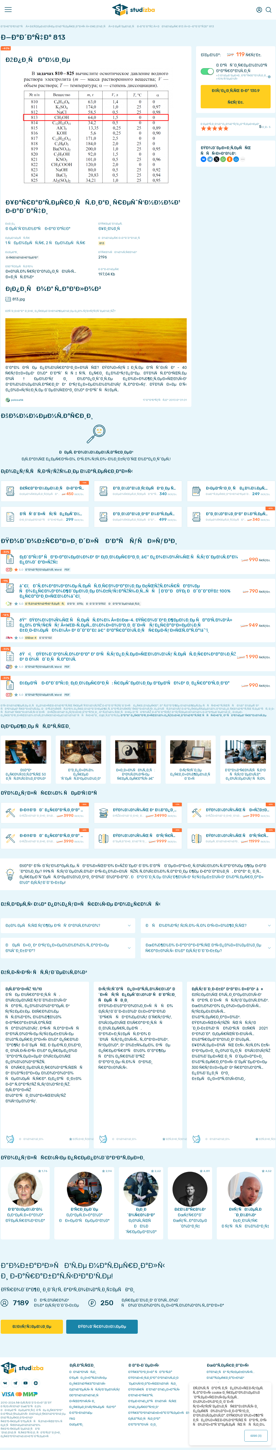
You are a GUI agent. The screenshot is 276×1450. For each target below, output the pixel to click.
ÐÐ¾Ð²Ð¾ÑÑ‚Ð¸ (82, 1372)
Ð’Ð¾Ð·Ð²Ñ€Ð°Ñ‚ (140, 1395)
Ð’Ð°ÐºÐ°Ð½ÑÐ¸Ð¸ (142, 1424)
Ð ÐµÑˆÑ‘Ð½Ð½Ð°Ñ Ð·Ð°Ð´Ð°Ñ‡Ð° (37, 228)
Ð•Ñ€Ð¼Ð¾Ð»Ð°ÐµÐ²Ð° (22, 257)
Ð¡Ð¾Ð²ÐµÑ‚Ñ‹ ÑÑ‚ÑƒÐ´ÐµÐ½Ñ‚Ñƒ (94, 1389)
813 (101, 243)
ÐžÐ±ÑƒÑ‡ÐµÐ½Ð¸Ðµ (31, 1326)
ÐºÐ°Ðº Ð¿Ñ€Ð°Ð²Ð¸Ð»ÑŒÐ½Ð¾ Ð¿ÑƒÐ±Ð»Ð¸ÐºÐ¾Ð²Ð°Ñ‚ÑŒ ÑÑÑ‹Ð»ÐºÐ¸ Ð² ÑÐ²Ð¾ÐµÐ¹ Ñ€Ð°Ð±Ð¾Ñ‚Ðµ (193, 715)
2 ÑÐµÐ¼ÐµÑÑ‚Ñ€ (65, 243)
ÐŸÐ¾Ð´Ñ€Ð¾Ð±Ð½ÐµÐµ (102, 1326)
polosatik (14, 400)
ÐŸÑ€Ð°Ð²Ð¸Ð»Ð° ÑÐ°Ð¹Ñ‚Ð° (150, 1372)
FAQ (72, 1418)
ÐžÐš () (256, 1435)
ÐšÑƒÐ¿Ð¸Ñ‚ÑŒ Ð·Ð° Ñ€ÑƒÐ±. (236, 96)
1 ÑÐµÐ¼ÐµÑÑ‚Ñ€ (24, 243)
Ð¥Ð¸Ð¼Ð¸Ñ (110, 228)
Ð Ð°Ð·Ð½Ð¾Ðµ (80, 1413)
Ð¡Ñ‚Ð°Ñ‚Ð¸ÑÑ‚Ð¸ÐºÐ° (144, 1418)
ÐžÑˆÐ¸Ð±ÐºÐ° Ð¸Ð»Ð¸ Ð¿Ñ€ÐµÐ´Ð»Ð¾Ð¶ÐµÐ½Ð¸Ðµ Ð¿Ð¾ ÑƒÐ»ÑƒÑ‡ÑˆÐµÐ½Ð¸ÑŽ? (60, 311)
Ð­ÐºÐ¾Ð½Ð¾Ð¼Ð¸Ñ (85, 1395)
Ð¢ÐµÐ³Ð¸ (76, 1424)
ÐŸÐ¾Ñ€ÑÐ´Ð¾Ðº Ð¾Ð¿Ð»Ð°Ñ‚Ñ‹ (154, 1389)
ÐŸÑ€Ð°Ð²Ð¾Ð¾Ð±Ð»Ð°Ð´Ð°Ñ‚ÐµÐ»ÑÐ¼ (159, 1413)
